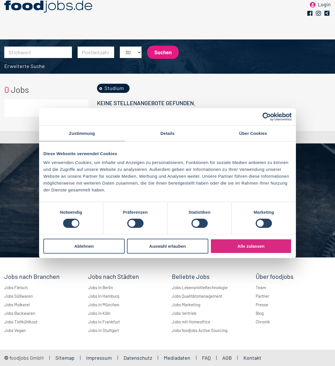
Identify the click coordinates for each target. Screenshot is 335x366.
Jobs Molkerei (17, 304)
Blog (260, 313)
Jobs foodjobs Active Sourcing (199, 330)
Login (324, 14)
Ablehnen (84, 246)
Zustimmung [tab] (82, 133)
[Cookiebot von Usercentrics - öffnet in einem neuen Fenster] (267, 116)
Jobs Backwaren (19, 313)
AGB (227, 358)
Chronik (263, 321)
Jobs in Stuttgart (103, 330)
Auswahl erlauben (167, 246)
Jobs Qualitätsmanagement (197, 296)
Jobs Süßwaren (18, 296)
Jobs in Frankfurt (104, 321)
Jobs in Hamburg (103, 296)
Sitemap (64, 358)
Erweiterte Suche (24, 66)
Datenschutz (138, 358)
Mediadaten (177, 358)
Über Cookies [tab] (253, 133)
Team (261, 287)
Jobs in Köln (99, 313)
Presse (262, 304)
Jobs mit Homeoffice (191, 321)
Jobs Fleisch (16, 287)
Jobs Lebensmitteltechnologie (200, 287)
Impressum (99, 358)
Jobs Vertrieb (184, 313)
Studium (114, 88)
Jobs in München (103, 304)
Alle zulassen (251, 246)
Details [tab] (167, 133)
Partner (262, 296)
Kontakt (252, 358)
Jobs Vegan (15, 330)
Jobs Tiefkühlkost (20, 321)
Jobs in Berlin (100, 287)
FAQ (206, 358)
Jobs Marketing (186, 304)
